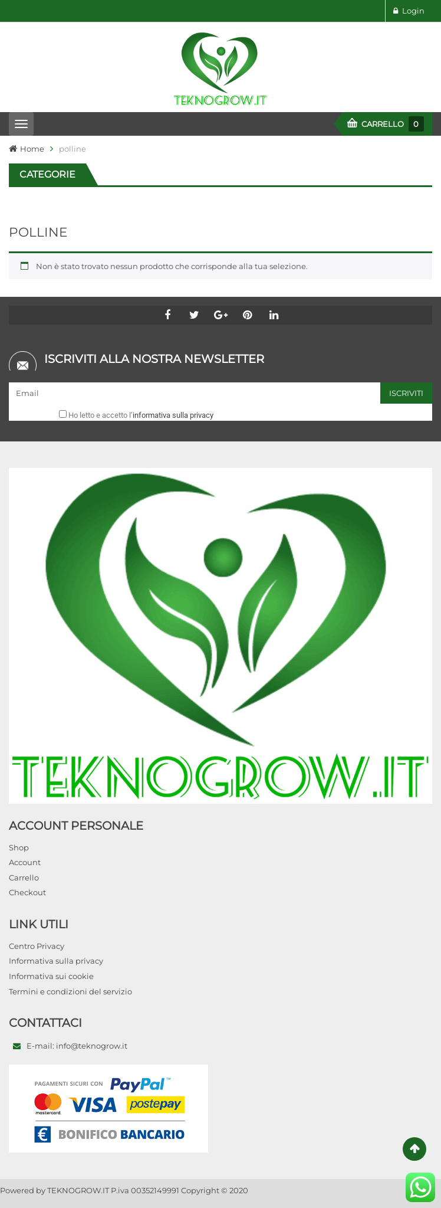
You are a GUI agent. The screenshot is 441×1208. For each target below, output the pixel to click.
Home (32, 148)
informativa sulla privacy (173, 415)
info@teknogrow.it (91, 1045)
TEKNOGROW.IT (78, 1190)
